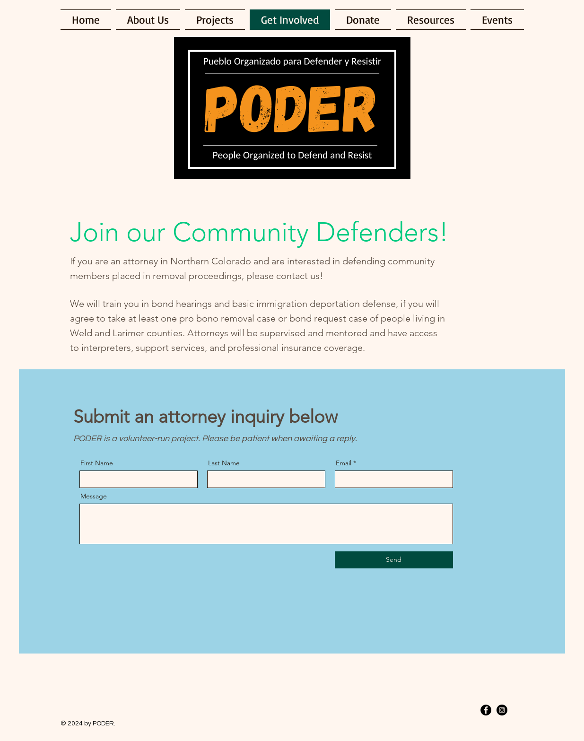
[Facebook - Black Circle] (485, 710)
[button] (430, 19)
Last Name (224, 463)
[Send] (394, 559)
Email (343, 463)
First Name (96, 463)
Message (93, 496)
